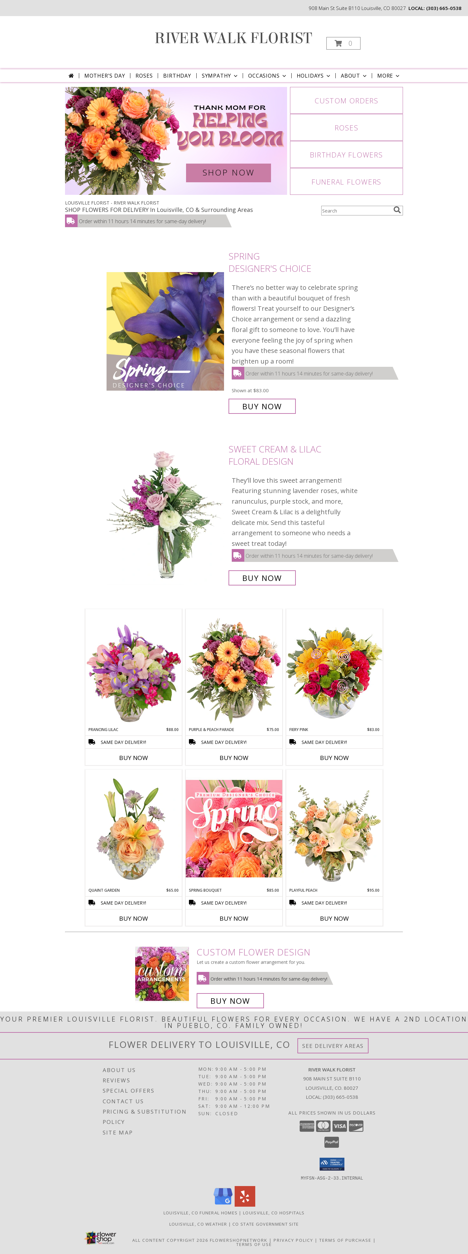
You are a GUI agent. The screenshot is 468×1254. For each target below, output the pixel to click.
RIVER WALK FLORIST (233, 38)
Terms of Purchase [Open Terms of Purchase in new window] (345, 1240)
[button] (343, 43)
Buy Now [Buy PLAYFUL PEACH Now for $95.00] (334, 918)
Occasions (267, 75)
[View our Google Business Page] (223, 1205)
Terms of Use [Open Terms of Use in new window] (254, 1244)
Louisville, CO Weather (198, 1224)
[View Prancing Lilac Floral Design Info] (133, 668)
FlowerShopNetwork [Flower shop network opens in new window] (238, 1240)
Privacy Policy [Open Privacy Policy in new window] (293, 1240)
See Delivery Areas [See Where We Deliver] (333, 1046)
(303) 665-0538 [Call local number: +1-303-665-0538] (444, 8)
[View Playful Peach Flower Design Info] (334, 828)
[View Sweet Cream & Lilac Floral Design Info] (166, 513)
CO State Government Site (265, 1224)
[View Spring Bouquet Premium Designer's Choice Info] (234, 828)
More (389, 75)
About (354, 75)
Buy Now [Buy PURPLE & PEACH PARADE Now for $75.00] (234, 758)
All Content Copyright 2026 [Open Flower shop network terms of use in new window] (170, 1240)
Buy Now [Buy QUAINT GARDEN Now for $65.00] (133, 918)
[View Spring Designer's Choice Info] (166, 331)
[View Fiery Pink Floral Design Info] (334, 667)
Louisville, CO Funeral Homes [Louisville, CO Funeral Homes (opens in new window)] (201, 1212)
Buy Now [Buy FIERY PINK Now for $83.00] (334, 758)
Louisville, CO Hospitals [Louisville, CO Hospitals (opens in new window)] (273, 1212)
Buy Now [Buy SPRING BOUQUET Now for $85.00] (234, 918)
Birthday (177, 75)
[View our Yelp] (245, 1205)
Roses (144, 75)
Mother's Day (104, 75)
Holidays (314, 75)
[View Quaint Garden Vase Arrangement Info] (133, 828)
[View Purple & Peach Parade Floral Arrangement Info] (234, 668)
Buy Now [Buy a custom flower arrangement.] (230, 1000)
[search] (397, 210)
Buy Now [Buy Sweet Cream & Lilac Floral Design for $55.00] (262, 578)
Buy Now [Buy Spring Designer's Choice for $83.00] (262, 406)
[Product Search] (356, 210)
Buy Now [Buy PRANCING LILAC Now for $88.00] (133, 758)
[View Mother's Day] (176, 141)
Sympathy (220, 75)
